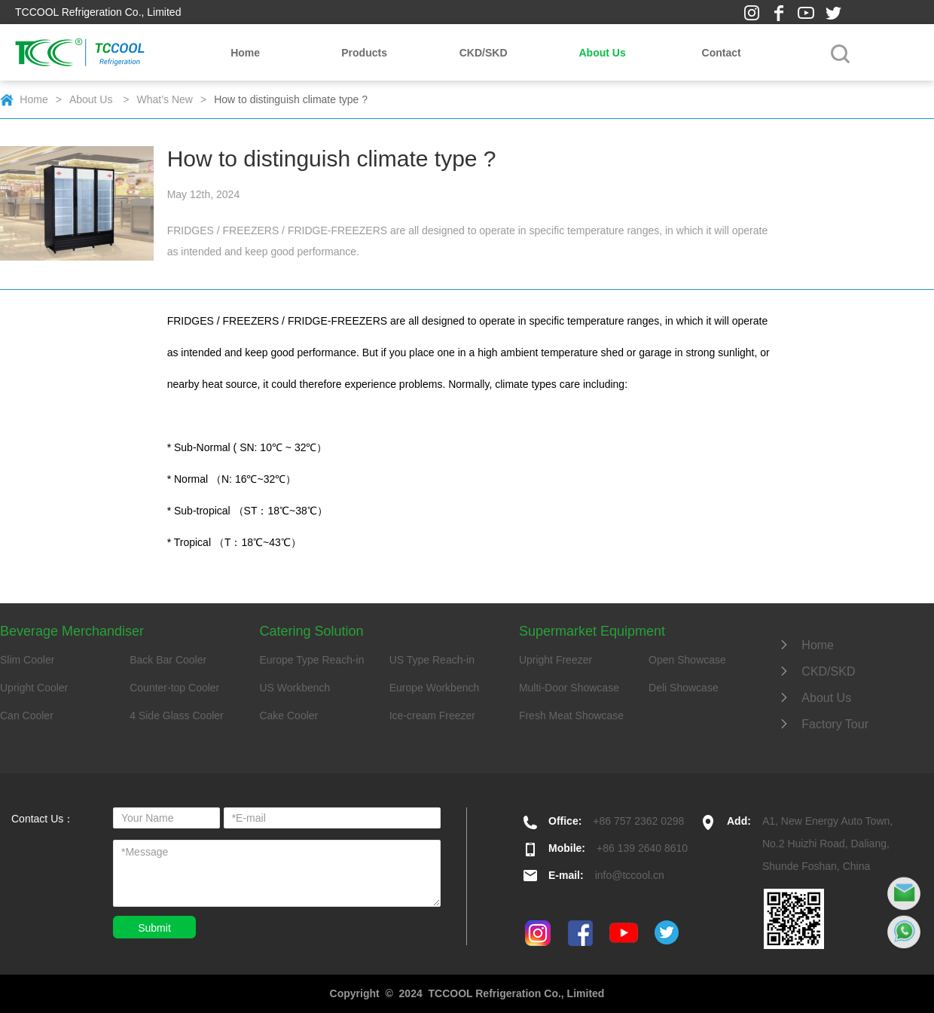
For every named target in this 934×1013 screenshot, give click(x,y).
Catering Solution (311, 631)
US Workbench (294, 688)
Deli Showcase (684, 688)
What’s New (165, 99)
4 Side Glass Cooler (177, 715)
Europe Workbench (434, 688)
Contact (721, 53)
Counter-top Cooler (174, 688)
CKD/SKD (483, 53)
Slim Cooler (27, 660)
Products (364, 53)
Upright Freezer (555, 660)
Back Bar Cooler (168, 660)
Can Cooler (26, 715)
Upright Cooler (34, 688)
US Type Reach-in (432, 660)
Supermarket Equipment (592, 631)
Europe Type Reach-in (311, 660)
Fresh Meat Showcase (571, 715)
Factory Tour (823, 724)
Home (245, 53)
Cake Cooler (288, 715)
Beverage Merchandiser (72, 631)
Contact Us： (42, 819)
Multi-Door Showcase (569, 688)
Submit (154, 928)
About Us (601, 53)
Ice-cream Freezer (432, 715)
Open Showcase (687, 660)
